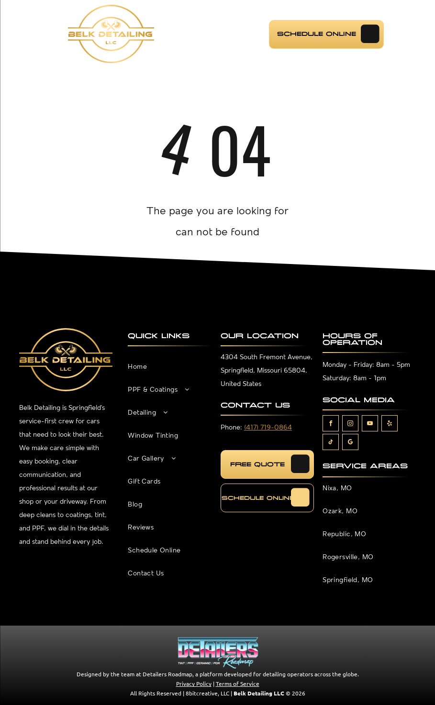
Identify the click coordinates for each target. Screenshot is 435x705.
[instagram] (350, 424)
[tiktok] (331, 443)
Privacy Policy (194, 683)
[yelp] (389, 424)
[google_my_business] (350, 443)
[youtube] (370, 424)
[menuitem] (170, 372)
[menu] (26, 34)
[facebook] (331, 424)
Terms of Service (237, 683)
